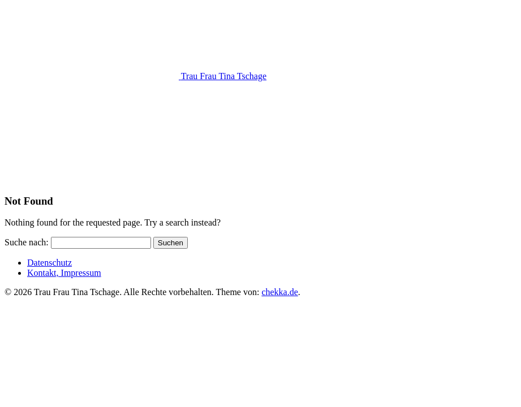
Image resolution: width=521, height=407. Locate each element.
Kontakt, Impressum (64, 273)
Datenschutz (49, 262)
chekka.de (279, 292)
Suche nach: (27, 242)
